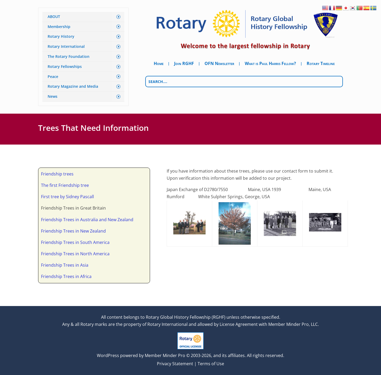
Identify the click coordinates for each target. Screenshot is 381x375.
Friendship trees (57, 174)
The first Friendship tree (65, 185)
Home (159, 64)
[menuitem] (83, 17)
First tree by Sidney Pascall (67, 197)
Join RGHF (184, 64)
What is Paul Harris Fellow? (270, 64)
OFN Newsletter (219, 64)
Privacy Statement (175, 364)
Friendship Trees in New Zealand (73, 231)
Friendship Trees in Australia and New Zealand (87, 220)
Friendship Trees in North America (75, 254)
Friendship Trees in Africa (66, 276)
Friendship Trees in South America (75, 242)
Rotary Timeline (321, 64)
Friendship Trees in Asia (64, 265)
